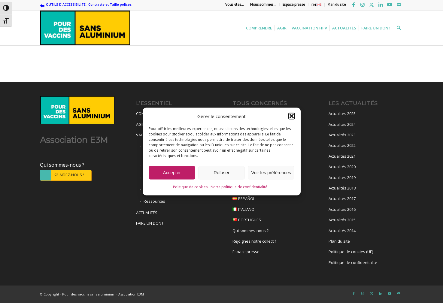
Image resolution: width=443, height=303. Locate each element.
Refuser (221, 174)
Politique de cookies (190, 188)
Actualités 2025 (342, 113)
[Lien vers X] (371, 4)
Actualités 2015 (342, 220)
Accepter (172, 174)
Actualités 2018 (342, 188)
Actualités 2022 (342, 145)
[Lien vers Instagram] (362, 4)
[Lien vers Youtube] (389, 4)
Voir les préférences (271, 174)
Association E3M (131, 294)
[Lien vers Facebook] (353, 4)
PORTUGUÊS (269, 220)
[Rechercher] (398, 28)
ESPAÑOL (269, 199)
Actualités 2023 (342, 135)
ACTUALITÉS (146, 212)
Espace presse (245, 251)
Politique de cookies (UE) (351, 251)
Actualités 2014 (342, 230)
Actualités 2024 (342, 124)
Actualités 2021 (342, 156)
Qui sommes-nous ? (62, 165)
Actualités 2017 (342, 198)
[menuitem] (234, 4)
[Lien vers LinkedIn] (380, 4)
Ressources (154, 201)
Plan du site (339, 241)
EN (316, 5)
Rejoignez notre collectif (254, 241)
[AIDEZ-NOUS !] (65, 175)
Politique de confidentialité (353, 262)
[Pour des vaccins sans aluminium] (85, 28)
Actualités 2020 (342, 166)
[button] (292, 117)
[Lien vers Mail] (398, 4)
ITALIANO (269, 210)
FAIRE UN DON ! (149, 223)
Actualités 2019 (342, 177)
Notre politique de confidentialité (239, 188)
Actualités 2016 (342, 209)
